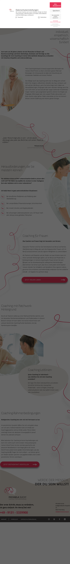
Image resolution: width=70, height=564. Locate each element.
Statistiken (42, 17)
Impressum (55, 26)
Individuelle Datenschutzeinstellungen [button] (55, 21)
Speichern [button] (56, 10)
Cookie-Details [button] (55, 24)
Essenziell (19, 17)
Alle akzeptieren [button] (57, 5)
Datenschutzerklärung (55, 25)
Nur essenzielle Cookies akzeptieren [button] (55, 16)
